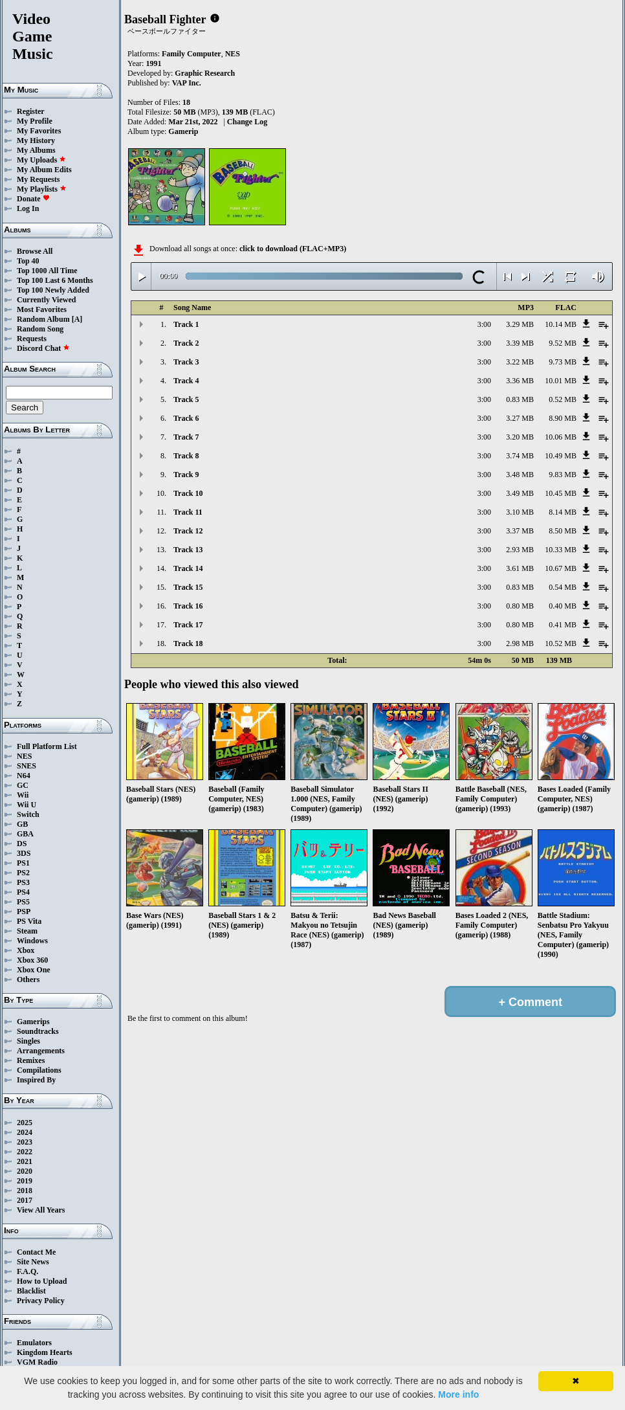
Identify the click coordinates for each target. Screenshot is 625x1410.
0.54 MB (562, 587)
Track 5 (186, 399)
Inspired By (36, 1079)
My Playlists (42, 189)
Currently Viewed (46, 299)
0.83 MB (520, 399)
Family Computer (191, 53)
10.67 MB (560, 568)
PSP (23, 911)
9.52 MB (562, 343)
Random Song (40, 328)
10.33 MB (560, 549)
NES (24, 756)
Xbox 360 (32, 960)
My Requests (38, 179)
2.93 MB (520, 549)
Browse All (34, 251)
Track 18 (188, 643)
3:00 (484, 324)
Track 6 (186, 418)
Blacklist (31, 1290)
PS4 (23, 892)
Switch (28, 814)
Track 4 (186, 380)
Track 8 (186, 455)
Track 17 (188, 624)
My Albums (36, 150)
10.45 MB (560, 493)
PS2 (23, 872)
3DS (23, 853)
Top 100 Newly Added (53, 290)
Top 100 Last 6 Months (55, 280)
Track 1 (186, 324)
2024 (24, 1132)
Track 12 (188, 530)
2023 (24, 1142)
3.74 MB (520, 455)
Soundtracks (38, 1031)
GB (22, 824)
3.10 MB (520, 512)
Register (31, 111)
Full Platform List (47, 746)
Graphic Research (205, 73)
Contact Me (36, 1252)
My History (36, 140)
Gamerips (33, 1021)
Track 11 (188, 512)
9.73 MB (562, 361)
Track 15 (188, 587)
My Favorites (39, 130)
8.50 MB (562, 530)
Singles (28, 1041)
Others (28, 979)
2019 (24, 1180)
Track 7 (186, 437)
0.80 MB (520, 605)
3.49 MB (520, 493)
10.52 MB (560, 643)
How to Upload (42, 1281)
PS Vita (29, 921)
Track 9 (186, 474)
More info (458, 1394)
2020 (24, 1171)
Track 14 (188, 568)
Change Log (247, 121)
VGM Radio (37, 1362)
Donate (33, 198)
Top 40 (28, 260)
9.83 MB (562, 474)
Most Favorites (42, 309)
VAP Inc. (186, 82)
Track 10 (188, 493)
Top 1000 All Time (47, 270)
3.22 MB (520, 361)
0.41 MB (562, 624)
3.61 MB (520, 568)
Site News (33, 1261)
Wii (22, 795)
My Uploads (41, 159)
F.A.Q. (27, 1271)
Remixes (31, 1060)
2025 (24, 1122)
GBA (25, 833)
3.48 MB (520, 474)
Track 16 (188, 605)
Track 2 (186, 343)
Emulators (34, 1342)
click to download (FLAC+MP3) (292, 248)
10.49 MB (560, 455)
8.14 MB (562, 512)
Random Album (43, 319)
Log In (28, 208)
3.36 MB (520, 380)
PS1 (23, 862)
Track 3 (186, 361)
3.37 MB (520, 530)
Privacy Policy (41, 1300)
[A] (77, 319)
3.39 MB (520, 343)
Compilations (39, 1070)
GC (22, 785)
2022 (24, 1151)
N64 (23, 775)
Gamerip (183, 131)
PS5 (23, 901)
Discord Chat (43, 348)
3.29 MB (520, 324)
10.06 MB (560, 437)
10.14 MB (560, 324)
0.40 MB (562, 605)
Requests (32, 338)
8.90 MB (562, 418)
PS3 (23, 882)
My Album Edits (44, 169)
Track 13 (188, 549)
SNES (26, 765)
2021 (24, 1161)
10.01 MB (560, 380)
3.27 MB (520, 418)
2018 (24, 1190)
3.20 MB (520, 437)
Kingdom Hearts (44, 1352)
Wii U (26, 804)
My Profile (34, 121)
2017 (24, 1200)
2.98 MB (520, 643)
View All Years (41, 1209)
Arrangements (41, 1050)
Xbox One (33, 969)
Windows (32, 940)
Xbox (25, 950)
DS (22, 843)
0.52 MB (562, 399)
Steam (27, 930)
